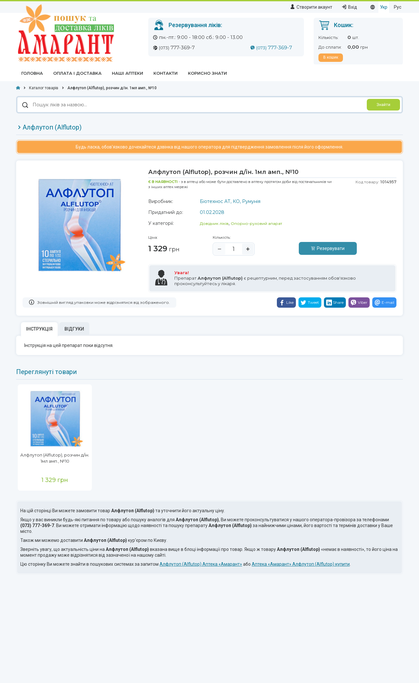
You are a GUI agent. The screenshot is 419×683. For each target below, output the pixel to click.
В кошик (330, 57)
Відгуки (74, 329)
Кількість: (222, 237)
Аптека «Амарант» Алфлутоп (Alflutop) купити (301, 564)
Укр (383, 7)
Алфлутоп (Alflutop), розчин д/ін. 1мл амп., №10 (54, 457)
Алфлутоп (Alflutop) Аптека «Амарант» (201, 564)
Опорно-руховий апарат (256, 223)
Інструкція (39, 329)
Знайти (383, 104)
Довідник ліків (214, 223)
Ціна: (153, 237)
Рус (397, 7)
